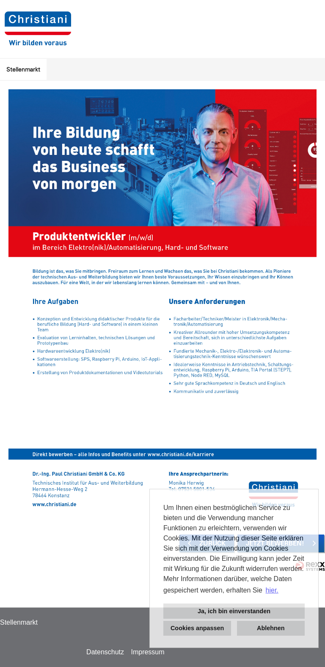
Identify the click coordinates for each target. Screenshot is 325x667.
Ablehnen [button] (271, 628)
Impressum (147, 652)
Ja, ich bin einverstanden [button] (234, 611)
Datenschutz (105, 652)
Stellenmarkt (23, 69)
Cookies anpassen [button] (197, 628)
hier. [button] (272, 590)
